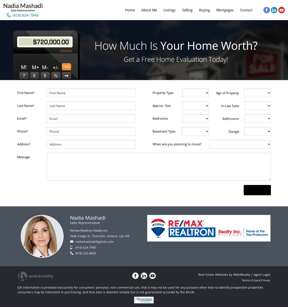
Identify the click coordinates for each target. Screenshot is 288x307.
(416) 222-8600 (85, 253)
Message (23, 157)
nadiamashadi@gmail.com (94, 242)
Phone (22, 131)
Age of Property (227, 93)
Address (24, 144)
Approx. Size (162, 105)
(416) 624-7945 (85, 247)
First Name (26, 93)
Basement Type (164, 131)
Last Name (25, 105)
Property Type (163, 93)
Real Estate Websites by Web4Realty (224, 275)
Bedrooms (160, 118)
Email (22, 118)
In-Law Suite (230, 106)
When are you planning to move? (177, 144)
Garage (234, 131)
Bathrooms (231, 118)
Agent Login (262, 275)
